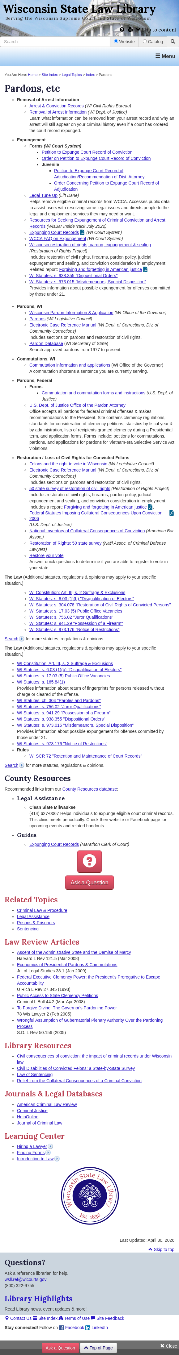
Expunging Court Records (54, 232)
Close (168, 1346)
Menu (165, 56)
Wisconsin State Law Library (79, 9)
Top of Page (98, 1347)
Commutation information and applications (69, 365)
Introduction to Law (35, 1158)
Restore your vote (46, 555)
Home (32, 75)
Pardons (37, 318)
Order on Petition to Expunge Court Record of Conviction (96, 158)
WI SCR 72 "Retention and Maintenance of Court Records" (85, 756)
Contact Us (18, 1318)
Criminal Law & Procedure (42, 910)
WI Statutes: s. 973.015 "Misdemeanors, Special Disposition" (87, 281)
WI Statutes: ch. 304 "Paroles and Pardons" (59, 700)
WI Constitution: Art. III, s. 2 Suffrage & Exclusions (77, 592)
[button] (89, 861)
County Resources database (89, 789)
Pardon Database (46, 343)
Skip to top (161, 1249)
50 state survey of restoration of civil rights (69, 488)
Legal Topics (72, 75)
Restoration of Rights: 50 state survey (65, 543)
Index (90, 75)
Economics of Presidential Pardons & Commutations (67, 964)
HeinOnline (27, 1116)
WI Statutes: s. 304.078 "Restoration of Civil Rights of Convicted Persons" (100, 604)
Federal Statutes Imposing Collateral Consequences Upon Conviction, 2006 (96, 515)
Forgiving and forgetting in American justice (100, 269)
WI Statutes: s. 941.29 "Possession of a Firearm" (76, 623)
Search (11, 638)
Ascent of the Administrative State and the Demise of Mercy (74, 952)
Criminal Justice (32, 1110)
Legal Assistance (33, 916)
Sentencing (28, 928)
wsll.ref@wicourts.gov (26, 1279)
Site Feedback (107, 1318)
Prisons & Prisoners (36, 922)
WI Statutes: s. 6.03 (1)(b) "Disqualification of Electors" (81, 598)
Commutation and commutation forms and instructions (93, 392)
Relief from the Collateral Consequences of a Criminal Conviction (79, 1080)
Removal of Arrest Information (58, 112)
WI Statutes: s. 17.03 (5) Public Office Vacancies (75, 611)
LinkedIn (96, 1327)
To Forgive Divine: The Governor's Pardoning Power (67, 1007)
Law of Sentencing (35, 1074)
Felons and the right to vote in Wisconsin (68, 463)
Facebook (71, 1327)
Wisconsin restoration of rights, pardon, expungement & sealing (90, 244)
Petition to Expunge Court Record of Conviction (87, 152)
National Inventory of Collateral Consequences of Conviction (87, 530)
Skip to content (156, 30)
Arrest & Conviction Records (56, 105)
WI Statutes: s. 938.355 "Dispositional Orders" (73, 275)
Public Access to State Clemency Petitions (57, 995)
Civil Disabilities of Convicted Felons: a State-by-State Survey (76, 1068)
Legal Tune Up (43, 195)
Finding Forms (31, 1152)
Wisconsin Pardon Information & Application (71, 312)
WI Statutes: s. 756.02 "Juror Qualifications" (71, 617)
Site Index (50, 75)
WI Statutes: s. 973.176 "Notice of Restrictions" (74, 629)
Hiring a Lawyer (32, 1146)
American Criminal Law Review (47, 1104)
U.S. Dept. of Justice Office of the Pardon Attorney (77, 405)
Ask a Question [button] (89, 882)
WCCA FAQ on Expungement (57, 238)
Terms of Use (74, 1318)
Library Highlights (39, 1298)
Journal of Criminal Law (39, 1122)
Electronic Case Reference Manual (62, 324)
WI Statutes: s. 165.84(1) (41, 682)
